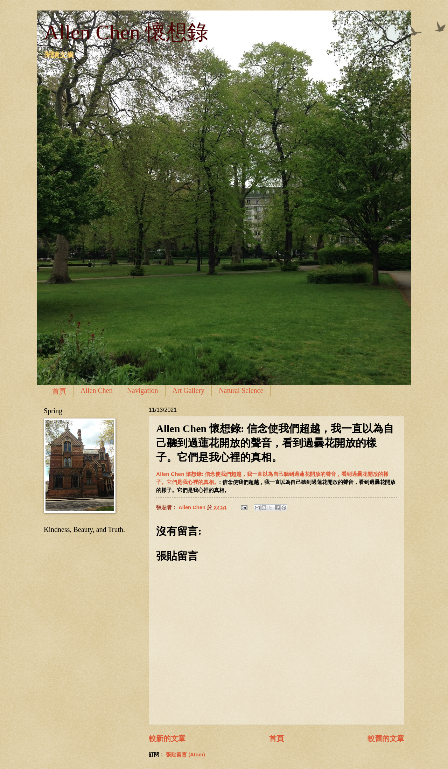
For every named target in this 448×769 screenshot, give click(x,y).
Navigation (142, 390)
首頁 (59, 391)
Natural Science (241, 390)
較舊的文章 (386, 738)
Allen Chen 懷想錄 (126, 32)
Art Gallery (189, 390)
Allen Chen (96, 390)
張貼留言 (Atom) (185, 754)
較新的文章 (167, 738)
